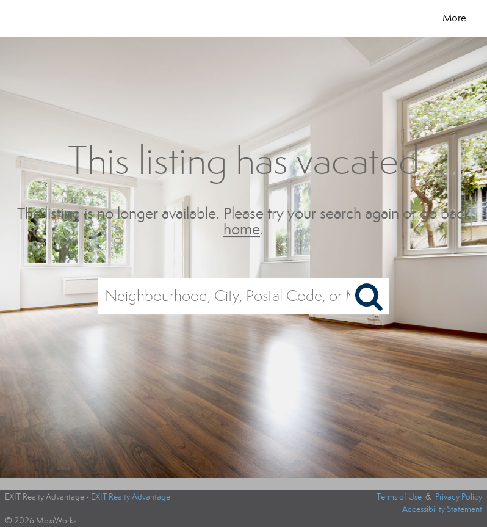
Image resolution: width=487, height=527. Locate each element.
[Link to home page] (51, 18)
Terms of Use (399, 497)
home (241, 229)
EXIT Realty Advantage (130, 497)
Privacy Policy (458, 497)
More (454, 18)
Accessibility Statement (442, 509)
